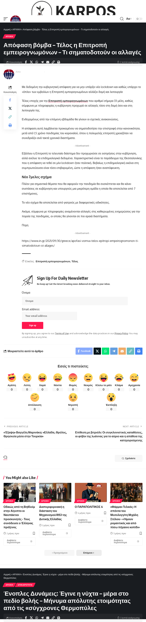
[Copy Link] (53, 83)
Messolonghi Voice (32, 92)
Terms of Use (62, 354)
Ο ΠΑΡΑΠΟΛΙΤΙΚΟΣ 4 (89, 527)
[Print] (58, 83)
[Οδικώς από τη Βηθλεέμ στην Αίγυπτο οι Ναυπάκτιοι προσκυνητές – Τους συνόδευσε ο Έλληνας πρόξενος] (20, 562)
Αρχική (7, 50)
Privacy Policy (121, 354)
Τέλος (74, 282)
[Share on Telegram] (42, 83)
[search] (121, 40)
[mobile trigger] (7, 39)
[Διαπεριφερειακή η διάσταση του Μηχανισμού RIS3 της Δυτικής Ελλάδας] (55, 554)
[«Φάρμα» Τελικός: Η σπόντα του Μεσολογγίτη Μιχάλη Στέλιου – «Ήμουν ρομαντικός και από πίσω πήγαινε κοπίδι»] (126, 562)
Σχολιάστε (128, 479)
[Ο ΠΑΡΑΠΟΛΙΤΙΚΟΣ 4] (91, 542)
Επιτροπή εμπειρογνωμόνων (68, 121)
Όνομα (26, 313)
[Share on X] (31, 83)
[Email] (47, 83)
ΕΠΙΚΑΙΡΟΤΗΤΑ (25, 606)
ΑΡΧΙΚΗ (17, 50)
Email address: (49, 334)
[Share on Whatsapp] (36, 83)
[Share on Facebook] (25, 83)
